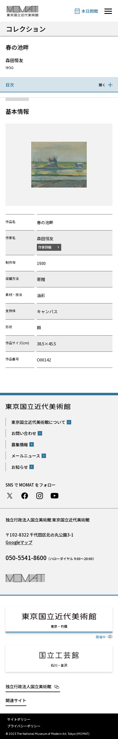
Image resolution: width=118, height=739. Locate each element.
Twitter (10, 495)
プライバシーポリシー (23, 725)
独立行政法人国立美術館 (28, 686)
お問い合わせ (23, 433)
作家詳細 (45, 247)
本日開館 (89, 11)
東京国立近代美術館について (38, 422)
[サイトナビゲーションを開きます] (108, 11)
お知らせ (19, 467)
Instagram (39, 495)
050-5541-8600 (26, 557)
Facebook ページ (24, 495)
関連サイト (16, 700)
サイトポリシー (18, 719)
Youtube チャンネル (54, 495)
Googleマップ (19, 542)
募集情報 (19, 444)
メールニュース (25, 456)
